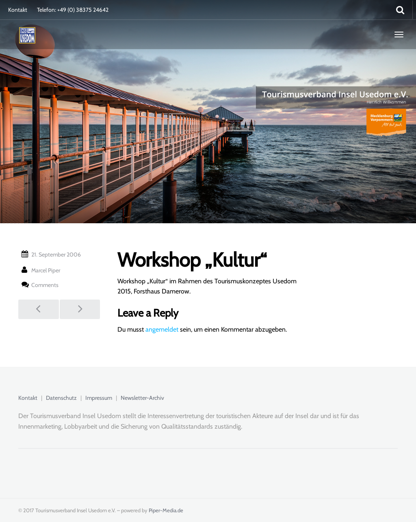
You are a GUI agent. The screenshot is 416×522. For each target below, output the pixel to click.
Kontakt (17, 9)
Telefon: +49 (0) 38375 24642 (72, 9)
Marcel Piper (45, 270)
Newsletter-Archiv (142, 397)
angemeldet (161, 329)
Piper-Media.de (166, 510)
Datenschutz (61, 397)
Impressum (98, 397)
